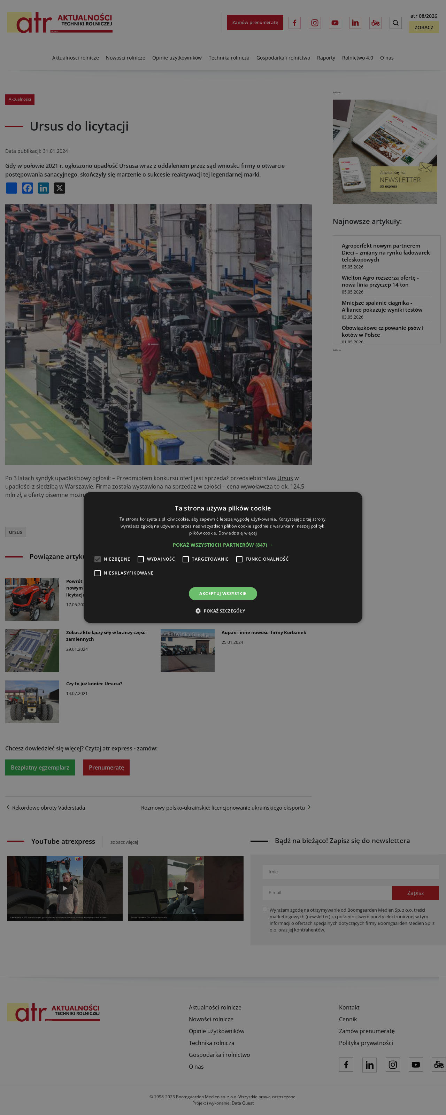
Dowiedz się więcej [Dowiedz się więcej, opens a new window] (237, 533)
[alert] (223, 557)
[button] (223, 545)
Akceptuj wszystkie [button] (222, 594)
